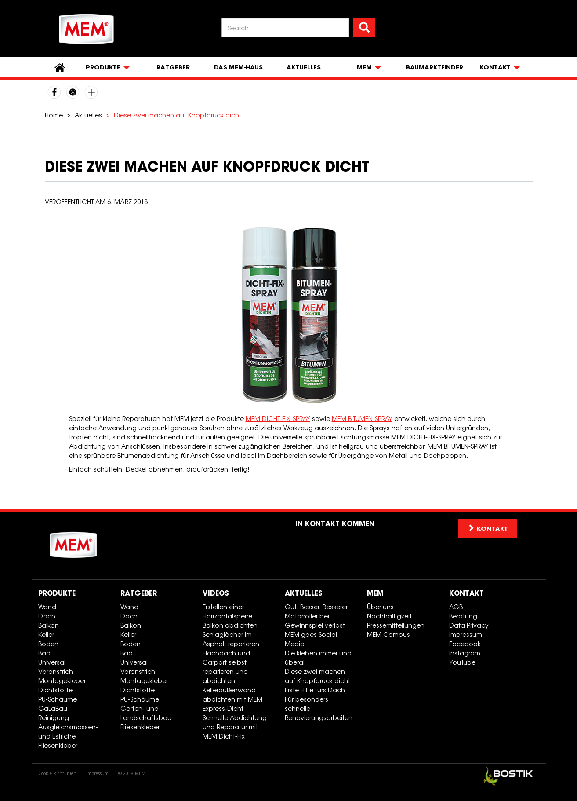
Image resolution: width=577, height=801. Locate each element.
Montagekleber (62, 680)
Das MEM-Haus (238, 67)
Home (54, 115)
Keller (46, 634)
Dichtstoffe (55, 690)
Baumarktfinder (434, 67)
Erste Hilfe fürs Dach (315, 690)
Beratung (463, 616)
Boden (48, 643)
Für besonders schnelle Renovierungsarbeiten (318, 708)
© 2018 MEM (131, 773)
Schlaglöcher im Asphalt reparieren (231, 639)
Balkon (48, 625)
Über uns (380, 607)
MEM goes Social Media (311, 639)
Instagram (464, 653)
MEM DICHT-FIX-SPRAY (278, 418)
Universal (51, 662)
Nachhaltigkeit (389, 616)
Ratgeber (173, 67)
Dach (46, 616)
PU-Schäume (57, 699)
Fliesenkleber (57, 745)
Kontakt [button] (487, 528)
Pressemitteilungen (396, 625)
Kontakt (466, 593)
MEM (375, 593)
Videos (216, 593)
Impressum (465, 634)
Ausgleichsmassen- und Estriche (68, 731)
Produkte (57, 593)
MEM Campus (388, 634)
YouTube (462, 662)
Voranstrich (55, 671)
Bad (44, 653)
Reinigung (53, 717)
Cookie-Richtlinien (57, 773)
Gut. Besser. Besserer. (317, 607)
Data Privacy (469, 625)
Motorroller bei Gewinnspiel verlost (315, 620)
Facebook (465, 643)
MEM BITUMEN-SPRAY (362, 418)
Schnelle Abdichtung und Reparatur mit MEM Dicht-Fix (235, 727)
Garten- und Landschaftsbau (145, 713)
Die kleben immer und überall (318, 657)
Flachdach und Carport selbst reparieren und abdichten (226, 666)
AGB (456, 607)
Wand (47, 607)
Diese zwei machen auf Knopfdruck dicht (317, 676)
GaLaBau (52, 708)
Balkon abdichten (230, 625)
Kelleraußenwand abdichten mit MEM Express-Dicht (232, 699)
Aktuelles (304, 67)
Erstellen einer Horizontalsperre (227, 611)
